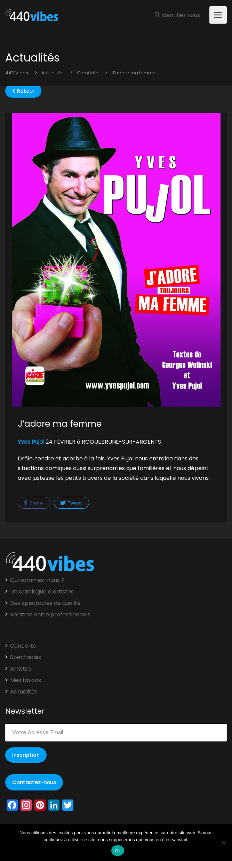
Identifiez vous (176, 15)
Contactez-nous (34, 782)
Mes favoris (25, 680)
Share (33, 503)
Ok (118, 850)
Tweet (71, 503)
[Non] (223, 842)
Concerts (23, 646)
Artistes (20, 669)
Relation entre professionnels (50, 614)
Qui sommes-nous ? (37, 580)
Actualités (24, 692)
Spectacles (25, 657)
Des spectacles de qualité (45, 603)
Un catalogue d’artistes (42, 592)
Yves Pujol (32, 442)
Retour (23, 91)
